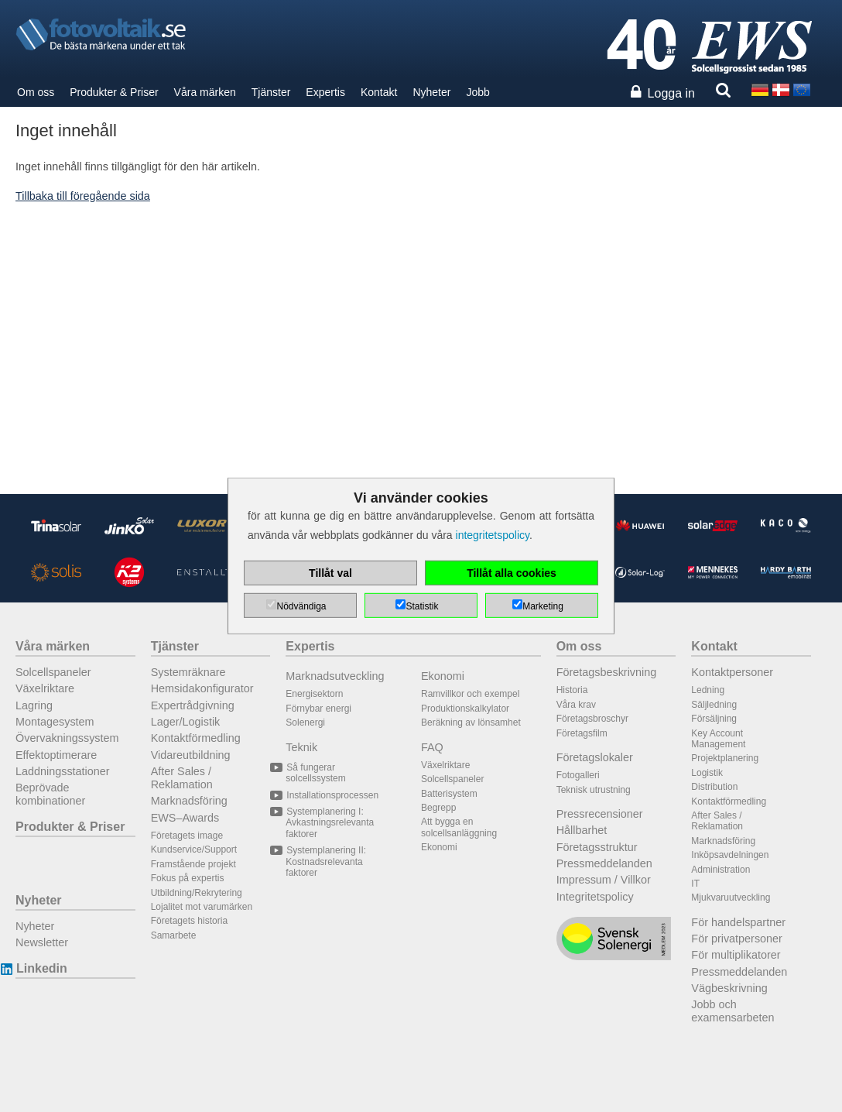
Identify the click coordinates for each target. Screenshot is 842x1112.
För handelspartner (738, 922)
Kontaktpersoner (732, 672)
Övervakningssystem (67, 738)
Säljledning (714, 704)
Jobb (477, 92)
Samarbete (174, 935)
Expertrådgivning (192, 705)
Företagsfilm (582, 733)
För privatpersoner (736, 938)
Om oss (35, 92)
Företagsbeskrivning (606, 672)
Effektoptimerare (56, 755)
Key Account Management (718, 739)
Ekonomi (442, 676)
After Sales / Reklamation (182, 778)
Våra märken (205, 92)
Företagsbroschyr (592, 718)
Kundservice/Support (194, 849)
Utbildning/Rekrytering (196, 892)
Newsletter (41, 942)
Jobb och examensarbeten (732, 1011)
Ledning (707, 690)
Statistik (422, 606)
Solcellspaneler (53, 672)
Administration (720, 869)
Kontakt (379, 92)
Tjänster (271, 92)
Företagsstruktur (597, 847)
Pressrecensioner (599, 814)
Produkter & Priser (114, 92)
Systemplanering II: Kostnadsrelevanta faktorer (326, 861)
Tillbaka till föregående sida (82, 196)
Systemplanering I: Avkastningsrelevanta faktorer (330, 822)
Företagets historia (189, 920)
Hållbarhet (582, 830)
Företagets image (187, 835)
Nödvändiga (301, 606)
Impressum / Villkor (603, 879)
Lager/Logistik (186, 722)
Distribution (714, 786)
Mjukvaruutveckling (730, 897)
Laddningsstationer (62, 771)
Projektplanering (724, 758)
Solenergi (305, 722)
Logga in (671, 93)
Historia (572, 690)
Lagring (34, 705)
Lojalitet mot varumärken (201, 906)
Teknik (301, 747)
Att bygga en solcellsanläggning (459, 827)
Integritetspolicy (595, 897)
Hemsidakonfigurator (202, 688)
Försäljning (714, 718)
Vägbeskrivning (729, 988)
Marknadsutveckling (335, 676)
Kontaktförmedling (196, 738)
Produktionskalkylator (465, 708)
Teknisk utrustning (593, 789)
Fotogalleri (578, 775)
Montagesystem (54, 722)
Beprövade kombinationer (50, 794)
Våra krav (576, 704)
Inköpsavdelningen (729, 854)
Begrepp (438, 807)
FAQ (432, 747)
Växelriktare (44, 688)
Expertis (325, 92)
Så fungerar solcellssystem (315, 773)
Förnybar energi (318, 708)
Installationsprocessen (332, 795)
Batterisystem (449, 793)
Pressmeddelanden (604, 863)
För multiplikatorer (735, 955)
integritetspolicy (492, 535)
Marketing (542, 606)
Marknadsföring (189, 801)
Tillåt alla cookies (511, 573)
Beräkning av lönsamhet (471, 722)
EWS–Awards (185, 818)
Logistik (707, 772)
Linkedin (41, 968)
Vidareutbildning (191, 755)
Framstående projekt (193, 864)
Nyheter (431, 92)
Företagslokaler (594, 757)
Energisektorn (314, 693)
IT (695, 883)
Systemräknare (188, 672)
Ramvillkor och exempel (470, 693)
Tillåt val (330, 573)
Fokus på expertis (187, 878)
